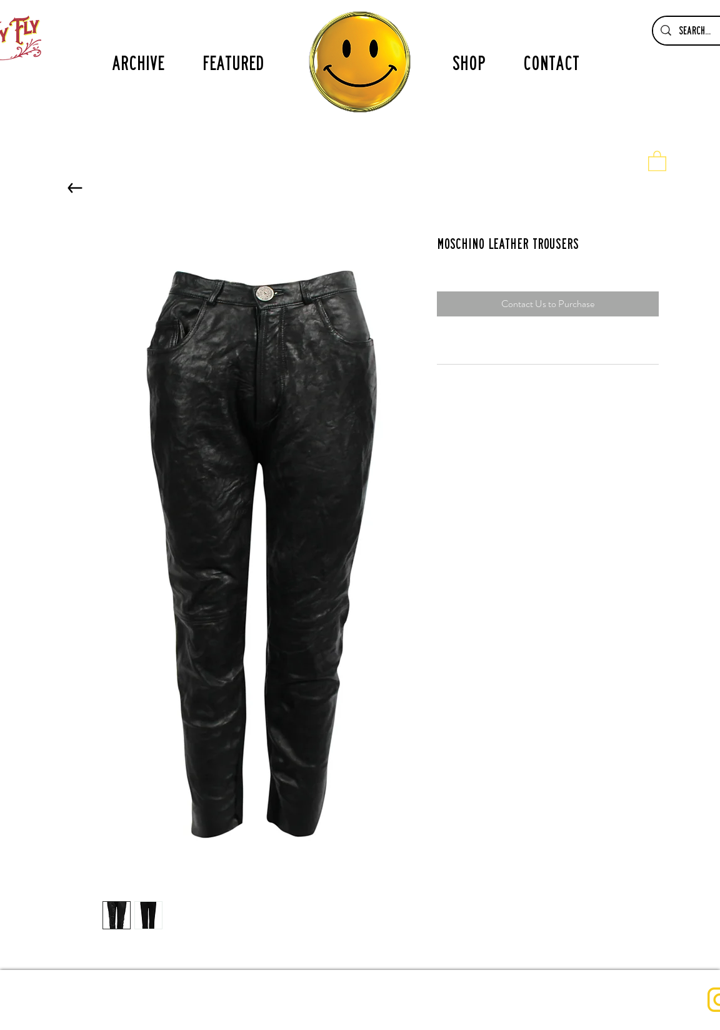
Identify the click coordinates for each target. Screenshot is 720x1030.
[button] (657, 160)
